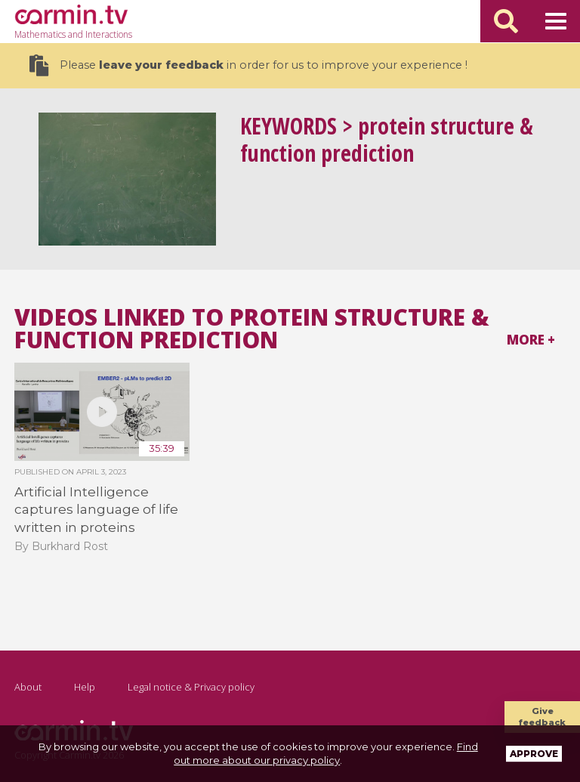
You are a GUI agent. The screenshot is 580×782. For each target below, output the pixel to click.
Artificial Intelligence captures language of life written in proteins (96, 509)
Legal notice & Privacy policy (191, 687)
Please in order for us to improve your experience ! (248, 65)
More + (531, 339)
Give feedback (542, 717)
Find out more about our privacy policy (326, 753)
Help (84, 687)
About (28, 687)
